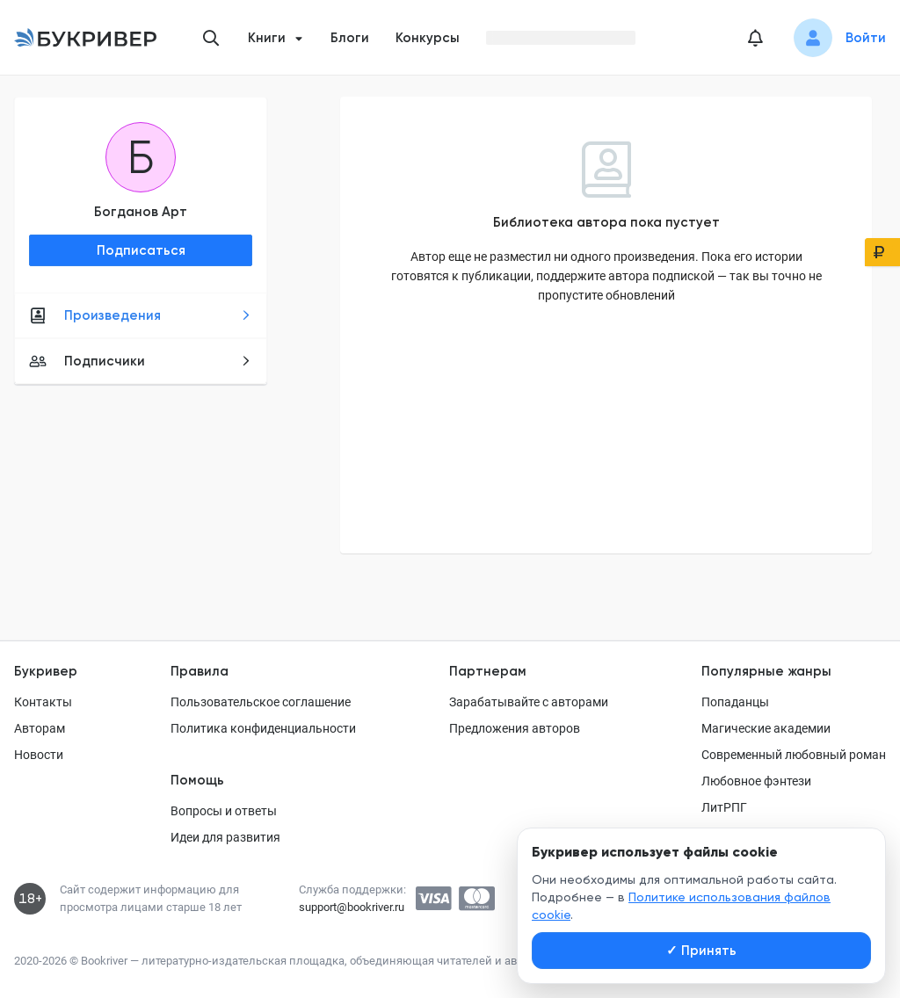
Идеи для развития (225, 837)
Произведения (140, 315)
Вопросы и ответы (224, 811)
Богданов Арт (140, 212)
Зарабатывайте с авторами (528, 702)
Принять (701, 950)
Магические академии (766, 728)
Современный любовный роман (793, 755)
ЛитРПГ (724, 807)
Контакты (43, 702)
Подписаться (141, 250)
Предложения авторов (514, 728)
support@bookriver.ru (351, 907)
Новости (38, 755)
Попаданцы (735, 702)
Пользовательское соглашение (261, 702)
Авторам (39, 728)
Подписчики (140, 361)
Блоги (349, 38)
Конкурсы (428, 38)
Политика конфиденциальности (263, 728)
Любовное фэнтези (756, 781)
